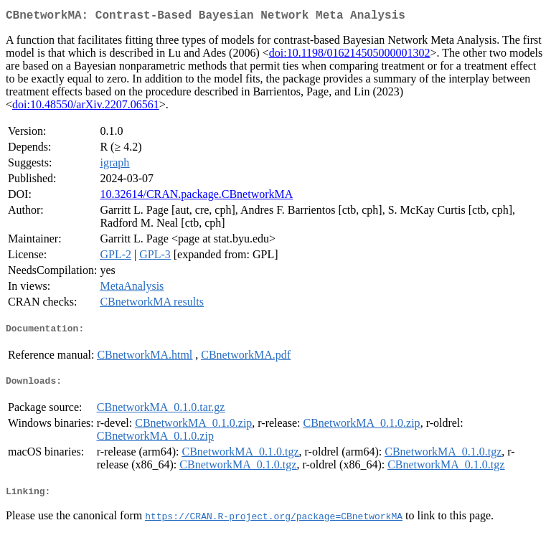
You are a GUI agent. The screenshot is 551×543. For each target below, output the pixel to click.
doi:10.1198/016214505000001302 (349, 55)
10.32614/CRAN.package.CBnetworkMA (196, 197)
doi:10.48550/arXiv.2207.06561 (85, 107)
